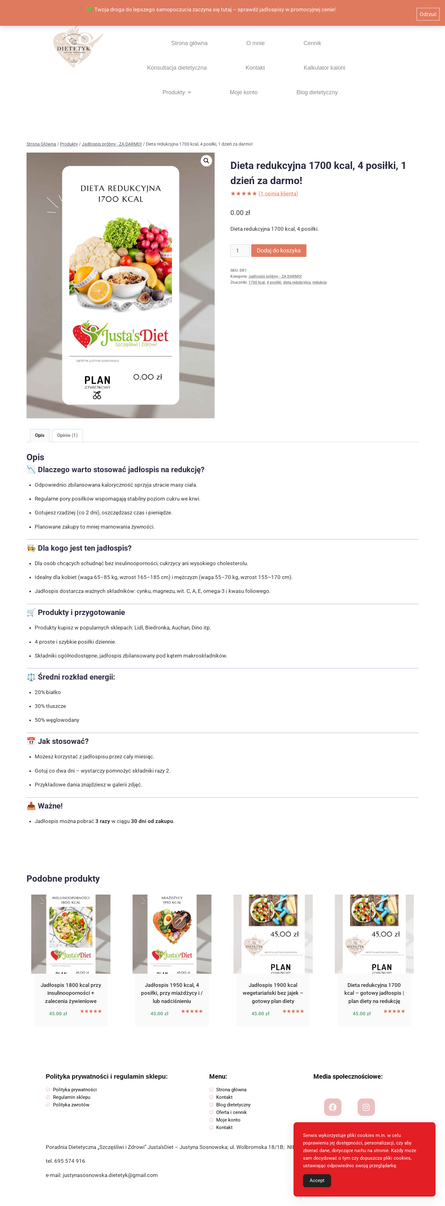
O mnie (196, 47)
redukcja (319, 275)
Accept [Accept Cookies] (317, 1186)
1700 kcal (256, 275)
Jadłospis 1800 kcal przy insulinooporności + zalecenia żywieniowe (71, 986)
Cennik (232, 47)
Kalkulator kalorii (172, 81)
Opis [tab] (39, 428)
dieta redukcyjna (297, 275)
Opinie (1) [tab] (67, 428)
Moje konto (274, 81)
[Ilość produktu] (240, 243)
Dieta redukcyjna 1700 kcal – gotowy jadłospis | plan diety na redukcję (374, 986)
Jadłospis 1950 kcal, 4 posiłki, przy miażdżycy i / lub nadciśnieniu (172, 986)
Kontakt (350, 47)
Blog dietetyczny (328, 81)
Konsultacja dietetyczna (291, 47)
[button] (227, 81)
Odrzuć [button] (428, 10)
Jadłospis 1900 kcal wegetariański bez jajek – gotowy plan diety (273, 986)
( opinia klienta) (278, 186)
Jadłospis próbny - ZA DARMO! (275, 269)
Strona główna (150, 47)
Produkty (227, 81)
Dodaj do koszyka (279, 243)
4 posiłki (274, 275)
